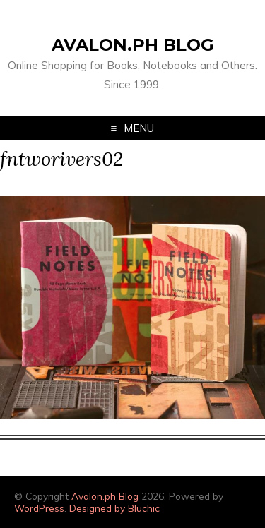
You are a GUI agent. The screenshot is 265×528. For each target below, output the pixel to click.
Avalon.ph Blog (133, 45)
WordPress (39, 508)
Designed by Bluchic (114, 508)
